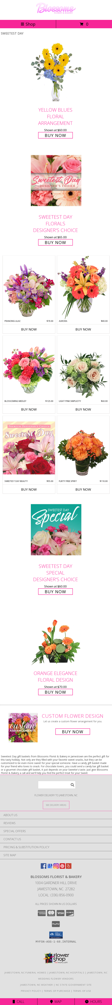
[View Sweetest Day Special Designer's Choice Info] (56, 529)
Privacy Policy (31, 990)
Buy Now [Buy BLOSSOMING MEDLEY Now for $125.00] (29, 409)
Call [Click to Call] (18, 1001)
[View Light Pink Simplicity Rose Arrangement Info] (83, 367)
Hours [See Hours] (93, 1001)
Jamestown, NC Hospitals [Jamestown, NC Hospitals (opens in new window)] (66, 972)
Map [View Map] (56, 1001)
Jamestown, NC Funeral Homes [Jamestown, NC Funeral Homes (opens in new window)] (25, 972)
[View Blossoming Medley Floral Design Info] (29, 367)
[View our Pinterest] (62, 868)
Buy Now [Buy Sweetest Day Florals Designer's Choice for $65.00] (55, 242)
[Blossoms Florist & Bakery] (56, 14)
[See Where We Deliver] (56, 805)
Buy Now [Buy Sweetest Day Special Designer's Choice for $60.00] (55, 591)
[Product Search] (57, 785)
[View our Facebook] (43, 868)
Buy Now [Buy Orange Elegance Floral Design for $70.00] (55, 692)
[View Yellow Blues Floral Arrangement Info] (56, 73)
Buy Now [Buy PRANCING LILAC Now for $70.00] (29, 329)
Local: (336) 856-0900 (56, 895)
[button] (56, 935)
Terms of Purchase (57, 990)
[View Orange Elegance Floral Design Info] (56, 636)
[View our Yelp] (68, 868)
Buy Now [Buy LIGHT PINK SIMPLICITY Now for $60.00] (83, 409)
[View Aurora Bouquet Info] (83, 287)
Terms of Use (82, 990)
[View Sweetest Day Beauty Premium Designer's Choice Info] (29, 447)
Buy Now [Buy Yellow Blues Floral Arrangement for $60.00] (55, 135)
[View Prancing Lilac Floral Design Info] (29, 287)
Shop (28, 24)
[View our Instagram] (56, 868)
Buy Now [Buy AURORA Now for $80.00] (83, 329)
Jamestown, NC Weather (36, 984)
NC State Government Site (74, 984)
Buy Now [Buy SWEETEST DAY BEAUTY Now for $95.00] (29, 489)
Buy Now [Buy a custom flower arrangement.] (72, 731)
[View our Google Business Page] (50, 868)
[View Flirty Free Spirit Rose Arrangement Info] (83, 447)
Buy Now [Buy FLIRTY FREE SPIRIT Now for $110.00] (83, 489)
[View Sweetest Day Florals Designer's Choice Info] (56, 180)
